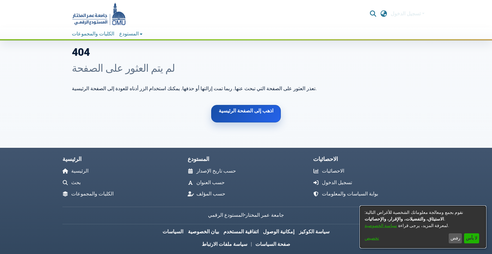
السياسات (173, 232)
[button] (98, 14)
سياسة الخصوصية (381, 225)
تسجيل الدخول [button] (406, 14)
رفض (455, 238)
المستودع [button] (129, 34)
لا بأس (471, 238)
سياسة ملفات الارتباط (224, 244)
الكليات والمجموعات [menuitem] (93, 34)
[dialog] (423, 227)
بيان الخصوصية (203, 232)
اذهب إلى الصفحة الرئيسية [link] (246, 111)
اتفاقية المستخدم (241, 232)
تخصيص (372, 238)
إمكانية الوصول (278, 232)
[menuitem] (130, 34)
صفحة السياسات (272, 244)
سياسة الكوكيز (314, 232)
